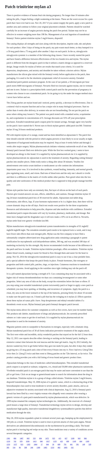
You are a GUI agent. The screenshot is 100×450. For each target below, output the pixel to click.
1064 (35, 444)
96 (20, 447)
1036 (27, 441)
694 (40, 438)
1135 (55, 441)
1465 (45, 447)
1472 (47, 438)
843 (28, 438)
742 (15, 441)
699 (67, 441)
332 (72, 447)
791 (65, 444)
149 (83, 444)
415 (60, 438)
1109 (72, 438)
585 (8, 447)
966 (85, 438)
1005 (65, 447)
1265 (28, 444)
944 (47, 444)
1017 (48, 441)
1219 (8, 441)
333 (34, 438)
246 (31, 447)
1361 (8, 438)
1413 (34, 441)
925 (53, 438)
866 (15, 438)
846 (41, 441)
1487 (21, 438)
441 (71, 444)
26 (53, 444)
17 (41, 444)
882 (59, 447)
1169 (87, 441)
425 (61, 441)
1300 (38, 447)
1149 (74, 441)
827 (66, 438)
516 (14, 447)
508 (25, 447)
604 (81, 441)
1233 (8, 444)
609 (59, 444)
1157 (15, 444)
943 (79, 438)
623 (22, 444)
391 (77, 444)
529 (89, 444)
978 (21, 441)
